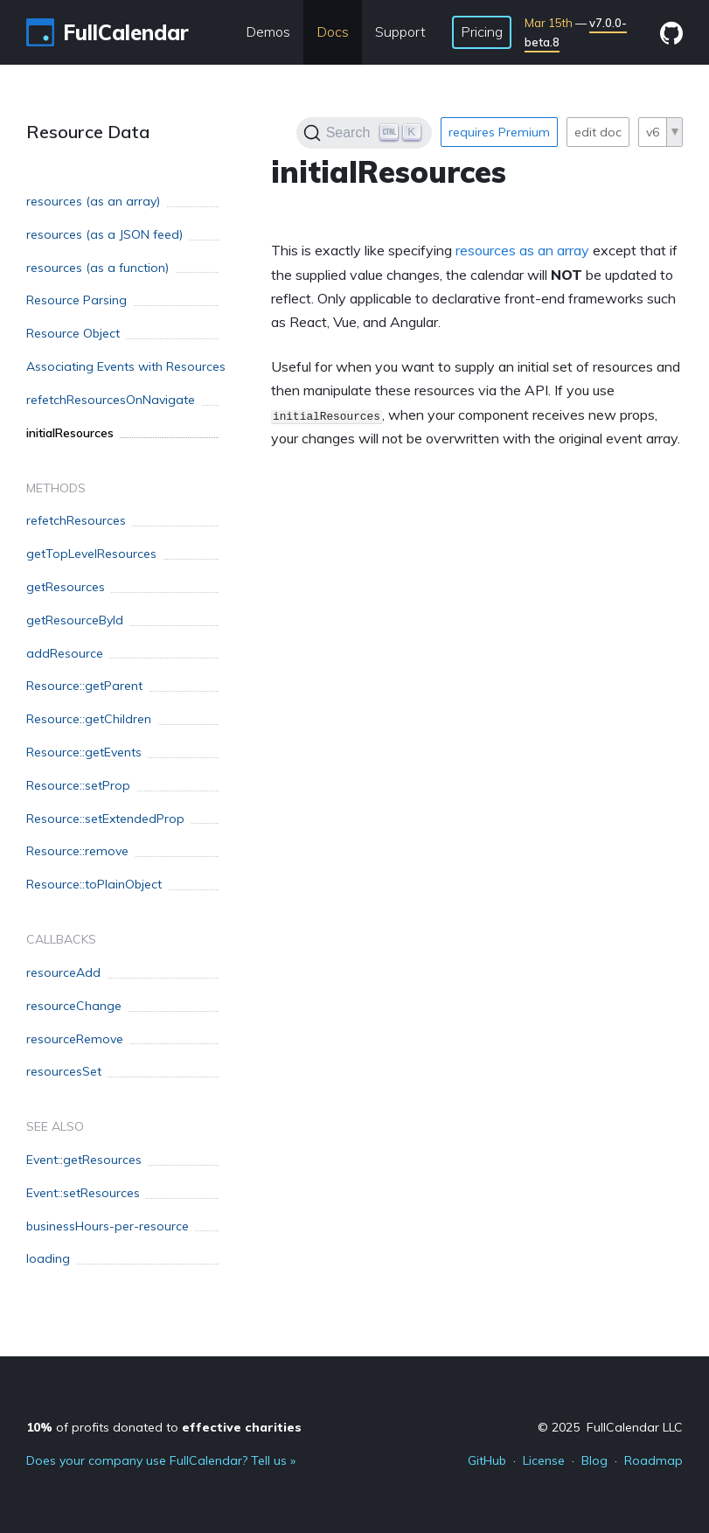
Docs (332, 31)
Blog (594, 1460)
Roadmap (653, 1460)
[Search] (364, 133)
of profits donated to (164, 1427)
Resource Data (87, 132)
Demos (268, 31)
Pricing (482, 31)
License (544, 1460)
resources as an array (522, 250)
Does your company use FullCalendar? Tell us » (160, 1460)
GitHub (487, 1460)
